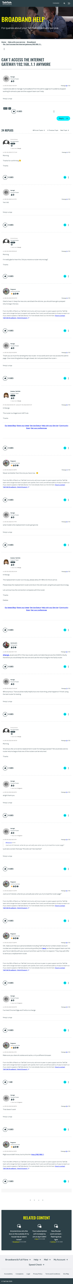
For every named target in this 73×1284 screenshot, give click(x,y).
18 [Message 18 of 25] (66, 1052)
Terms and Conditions (52, 1273)
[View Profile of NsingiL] (14, 77)
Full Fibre (53, 1241)
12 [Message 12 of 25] (66, 740)
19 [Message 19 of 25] (66, 1106)
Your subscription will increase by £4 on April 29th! (39, 1233)
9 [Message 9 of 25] (66, 571)
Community (57, 3)
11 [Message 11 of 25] (66, 688)
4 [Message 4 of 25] (66, 298)
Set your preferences (39, 428)
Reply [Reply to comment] (64, 177)
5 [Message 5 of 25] (66, 352)
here (44, 948)
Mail (46, 1259)
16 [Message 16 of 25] (66, 942)
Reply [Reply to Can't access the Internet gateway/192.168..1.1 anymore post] (61, 118)
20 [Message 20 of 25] (66, 1151)
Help (36, 1259)
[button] (64, 3)
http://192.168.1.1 (37, 1154)
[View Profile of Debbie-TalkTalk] (15, 391)
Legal (28, 1273)
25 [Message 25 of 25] (66, 85)
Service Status (35, 425)
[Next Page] (42, 1200)
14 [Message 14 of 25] (66, 839)
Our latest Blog (10, 425)
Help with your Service (50, 425)
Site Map (66, 1273)
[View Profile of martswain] (13, 643)
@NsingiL (6, 655)
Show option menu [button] (2, 49)
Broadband (16, 1241)
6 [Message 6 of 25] (66, 405)
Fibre (36, 1238)
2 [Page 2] (38, 1200)
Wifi (10, 108)
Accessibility (8, 1273)
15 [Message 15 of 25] (66, 890)
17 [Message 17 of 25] (66, 1007)
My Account (59, 1259)
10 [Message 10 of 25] (66, 651)
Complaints (19, 1273)
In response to (15, 148)
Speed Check (35, 1264)
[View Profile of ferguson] (15, 289)
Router (5, 108)
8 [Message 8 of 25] (66, 521)
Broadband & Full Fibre (16, 1259)
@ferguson (9, 842)
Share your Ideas (23, 425)
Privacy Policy (37, 1273)
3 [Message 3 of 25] (66, 251)
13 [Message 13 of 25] (66, 792)
